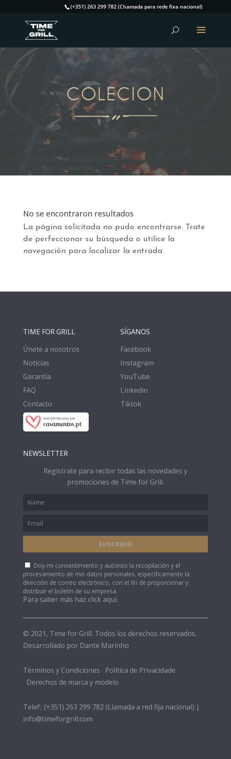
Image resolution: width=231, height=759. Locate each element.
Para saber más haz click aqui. (70, 599)
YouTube (135, 376)
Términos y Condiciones (61, 670)
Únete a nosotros (51, 349)
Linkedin (134, 390)
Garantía (37, 376)
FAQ (29, 390)
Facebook (135, 349)
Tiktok (130, 404)
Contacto (37, 404)
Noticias (36, 363)
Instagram (137, 363)
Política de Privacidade (140, 670)
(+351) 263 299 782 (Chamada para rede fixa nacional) (136, 6)
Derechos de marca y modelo (72, 682)
